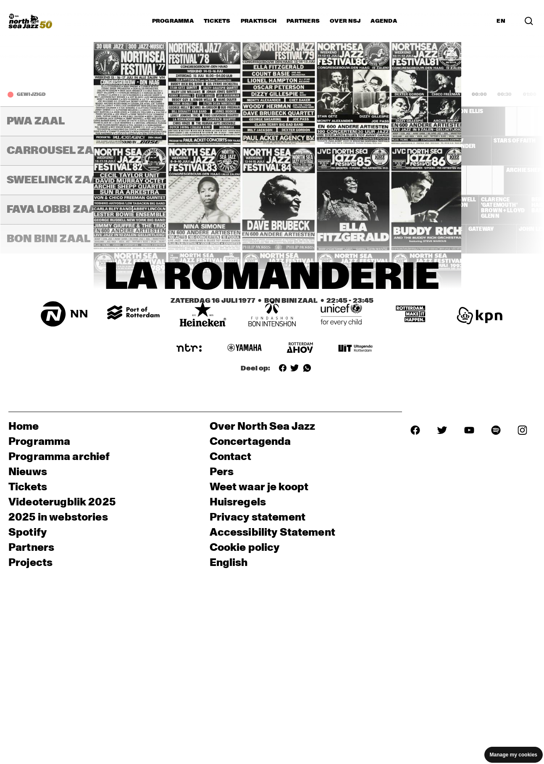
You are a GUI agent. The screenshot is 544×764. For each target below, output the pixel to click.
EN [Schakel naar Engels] (501, 21)
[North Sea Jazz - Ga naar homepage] (30, 21)
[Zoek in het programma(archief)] (529, 21)
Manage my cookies (513, 755)
